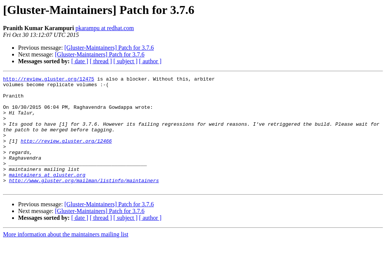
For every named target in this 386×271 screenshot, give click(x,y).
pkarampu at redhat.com (104, 28)
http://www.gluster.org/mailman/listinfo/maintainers (84, 201)
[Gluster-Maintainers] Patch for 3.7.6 (109, 47)
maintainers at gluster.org (47, 195)
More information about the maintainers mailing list (65, 257)
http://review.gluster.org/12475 (48, 79)
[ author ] (150, 61)
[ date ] (79, 61)
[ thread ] (101, 61)
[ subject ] (125, 61)
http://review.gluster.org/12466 (66, 154)
